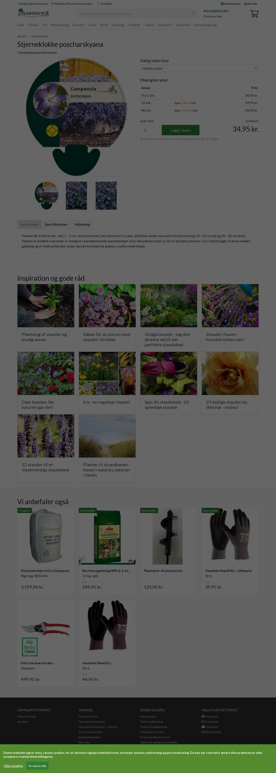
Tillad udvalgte (13, 766)
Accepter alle (37, 766)
